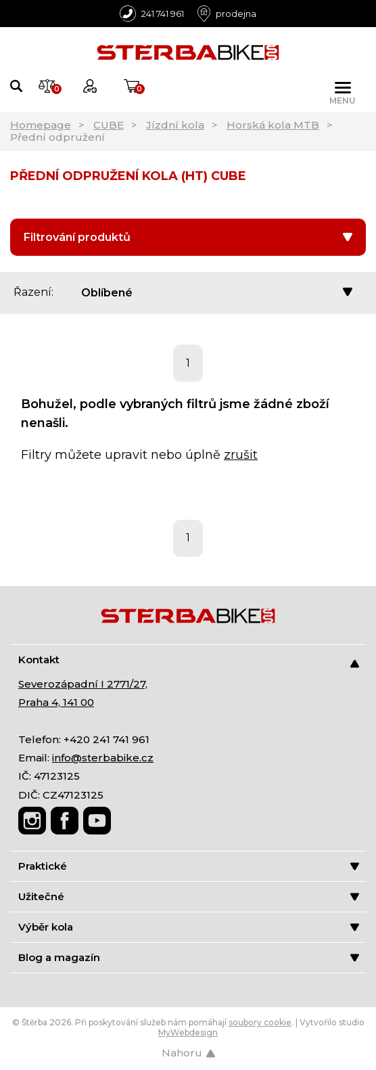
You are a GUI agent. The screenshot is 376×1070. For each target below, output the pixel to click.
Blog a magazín (188, 957)
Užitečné (188, 896)
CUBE (108, 124)
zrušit (241, 454)
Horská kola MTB (273, 124)
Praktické (188, 866)
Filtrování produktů (188, 237)
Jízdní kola (175, 124)
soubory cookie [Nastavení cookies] (260, 1022)
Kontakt (188, 660)
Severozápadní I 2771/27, (82, 683)
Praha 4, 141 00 (56, 702)
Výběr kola (188, 926)
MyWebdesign (188, 1032)
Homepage (40, 124)
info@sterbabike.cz (103, 757)
